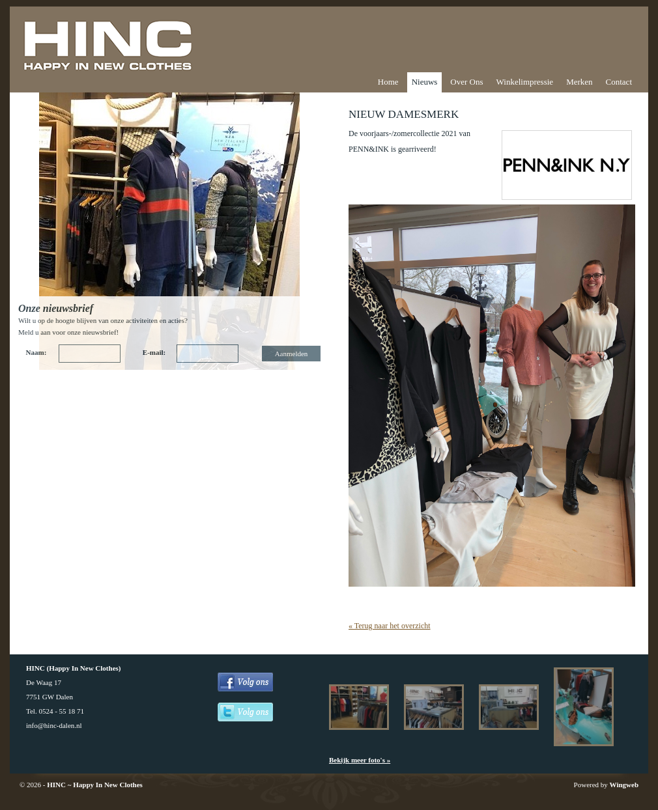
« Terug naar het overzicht (390, 625)
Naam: (36, 352)
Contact (619, 82)
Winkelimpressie (525, 82)
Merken (579, 82)
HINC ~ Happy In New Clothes (95, 785)
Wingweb (624, 785)
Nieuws (425, 82)
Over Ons (466, 82)
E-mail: (154, 352)
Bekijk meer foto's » (359, 760)
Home (388, 82)
